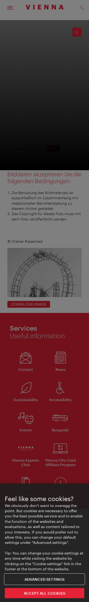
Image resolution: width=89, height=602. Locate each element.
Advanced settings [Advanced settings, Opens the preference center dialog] (44, 579)
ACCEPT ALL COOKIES (44, 593)
